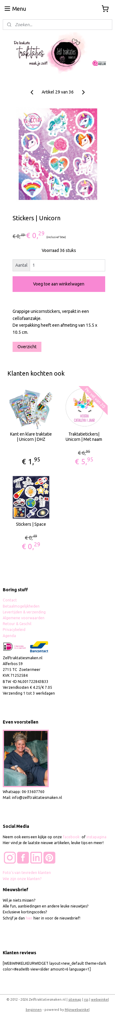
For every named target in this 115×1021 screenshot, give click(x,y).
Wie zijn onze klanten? (22, 879)
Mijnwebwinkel (77, 1009)
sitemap (74, 999)
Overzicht (26, 346)
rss (86, 999)
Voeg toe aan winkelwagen (58, 284)
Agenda (9, 636)
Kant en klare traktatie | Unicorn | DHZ (31, 437)
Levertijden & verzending (24, 612)
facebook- (72, 837)
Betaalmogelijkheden (21, 606)
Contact (10, 600)
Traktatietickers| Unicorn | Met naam (84, 437)
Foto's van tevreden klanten (27, 873)
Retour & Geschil (17, 624)
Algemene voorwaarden (23, 618)
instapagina (96, 837)
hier (29, 918)
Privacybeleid (14, 630)
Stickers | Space (31, 524)
